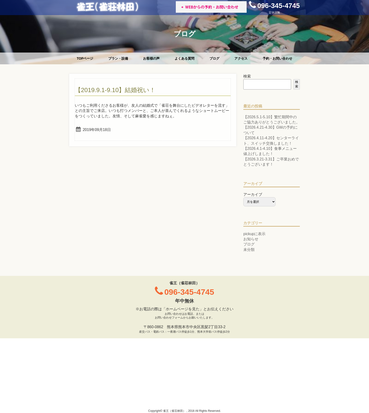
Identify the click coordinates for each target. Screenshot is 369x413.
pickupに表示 (254, 234)
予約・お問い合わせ (277, 58)
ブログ (214, 58)
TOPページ (85, 58)
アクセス (241, 58)
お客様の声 (151, 58)
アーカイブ (252, 194)
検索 (247, 76)
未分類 (249, 250)
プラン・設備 (118, 58)
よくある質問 (184, 58)
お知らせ (250, 239)
